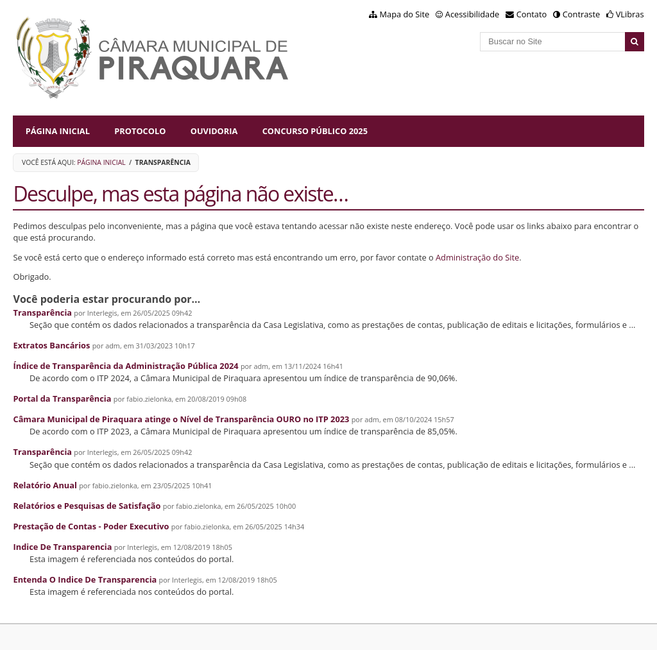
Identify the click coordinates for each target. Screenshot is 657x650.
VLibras (630, 14)
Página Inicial (58, 131)
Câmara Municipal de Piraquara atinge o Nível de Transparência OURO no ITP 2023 (181, 419)
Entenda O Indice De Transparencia (85, 579)
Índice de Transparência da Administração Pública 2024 (125, 366)
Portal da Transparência (62, 398)
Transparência (42, 312)
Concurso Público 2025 (315, 131)
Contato (531, 14)
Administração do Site (477, 257)
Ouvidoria (214, 131)
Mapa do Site (405, 14)
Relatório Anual (44, 485)
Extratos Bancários (51, 345)
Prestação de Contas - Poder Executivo (91, 526)
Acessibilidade (472, 14)
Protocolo (140, 131)
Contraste (581, 14)
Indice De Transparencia (62, 546)
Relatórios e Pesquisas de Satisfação (86, 505)
